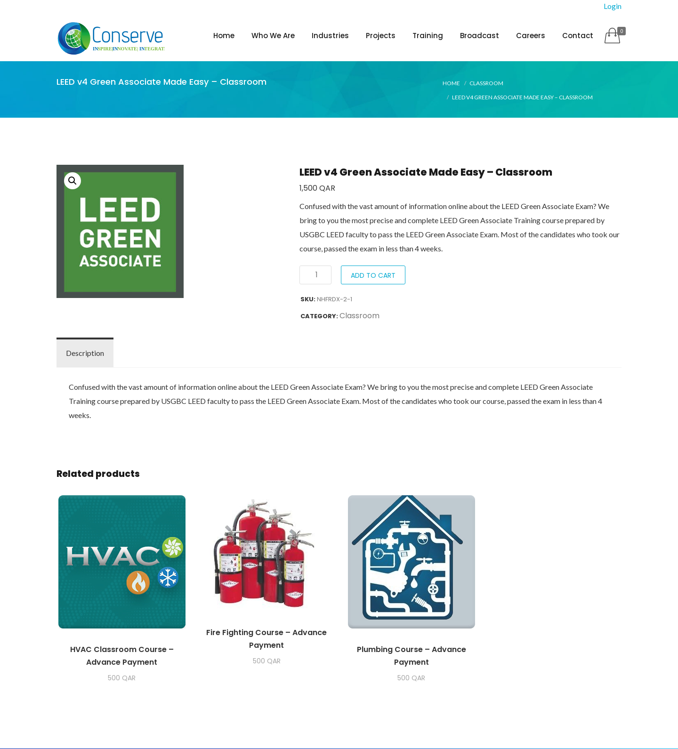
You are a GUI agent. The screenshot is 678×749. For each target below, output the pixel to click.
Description (85, 353)
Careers (530, 35)
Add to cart (373, 276)
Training (427, 35)
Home (223, 35)
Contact (577, 35)
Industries (330, 35)
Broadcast (479, 35)
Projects (381, 35)
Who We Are (273, 35)
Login (613, 5)
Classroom (486, 83)
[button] (72, 181)
